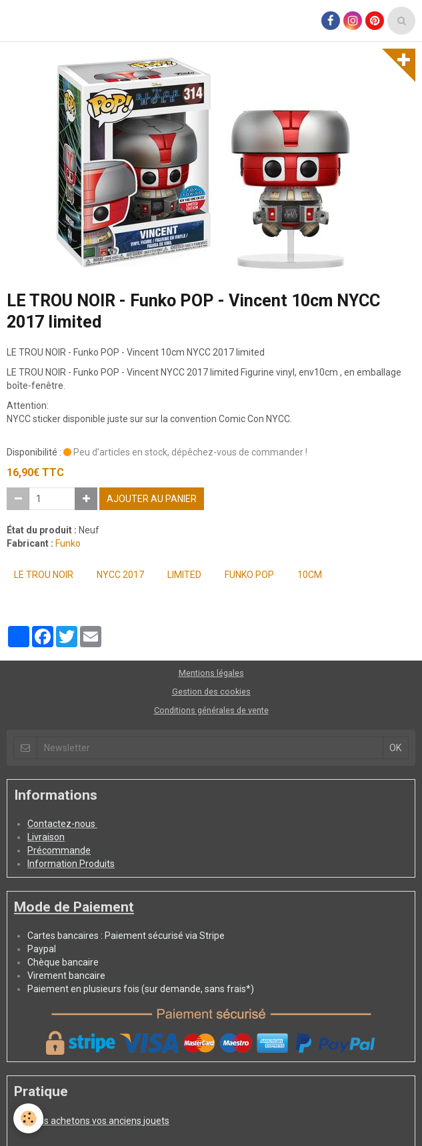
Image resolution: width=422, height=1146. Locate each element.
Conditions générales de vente (211, 710)
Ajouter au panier (152, 498)
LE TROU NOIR (43, 574)
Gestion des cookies (211, 692)
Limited (184, 574)
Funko (68, 543)
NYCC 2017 (120, 574)
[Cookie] (28, 1118)
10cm (309, 574)
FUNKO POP (249, 574)
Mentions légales (211, 673)
